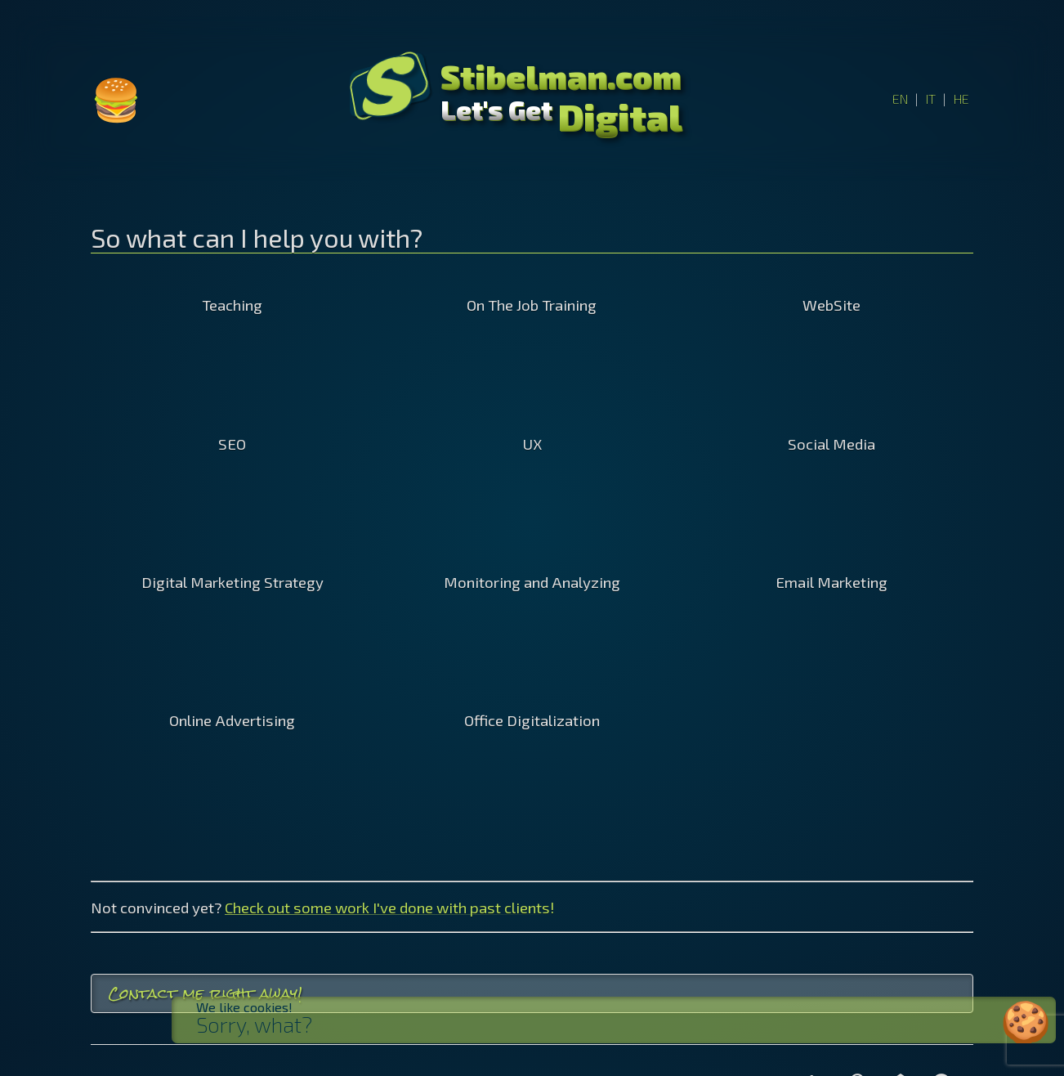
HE (961, 98)
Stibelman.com (561, 76)
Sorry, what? (279, 1024)
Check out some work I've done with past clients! (389, 907)
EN (900, 98)
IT (931, 98)
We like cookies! (269, 1007)
